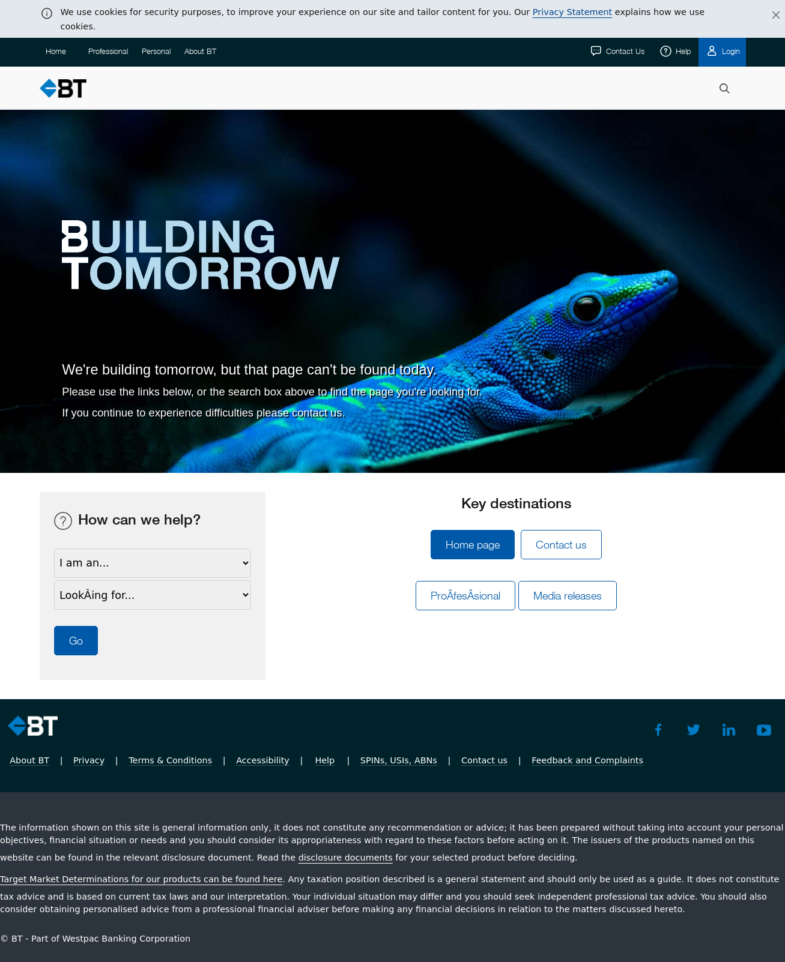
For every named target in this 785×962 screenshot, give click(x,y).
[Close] (769, 15)
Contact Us (624, 51)
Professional (108, 51)
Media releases (567, 595)
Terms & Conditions (170, 760)
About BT (200, 51)
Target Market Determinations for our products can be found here (141, 879)
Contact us (561, 544)
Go (76, 640)
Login (730, 51)
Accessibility (262, 760)
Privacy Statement (572, 12)
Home (56, 51)
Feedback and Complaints (587, 760)
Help (682, 51)
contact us (317, 412)
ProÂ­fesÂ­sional (465, 595)
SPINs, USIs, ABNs (398, 760)
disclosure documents (346, 857)
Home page (473, 544)
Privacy (89, 760)
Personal (156, 51)
